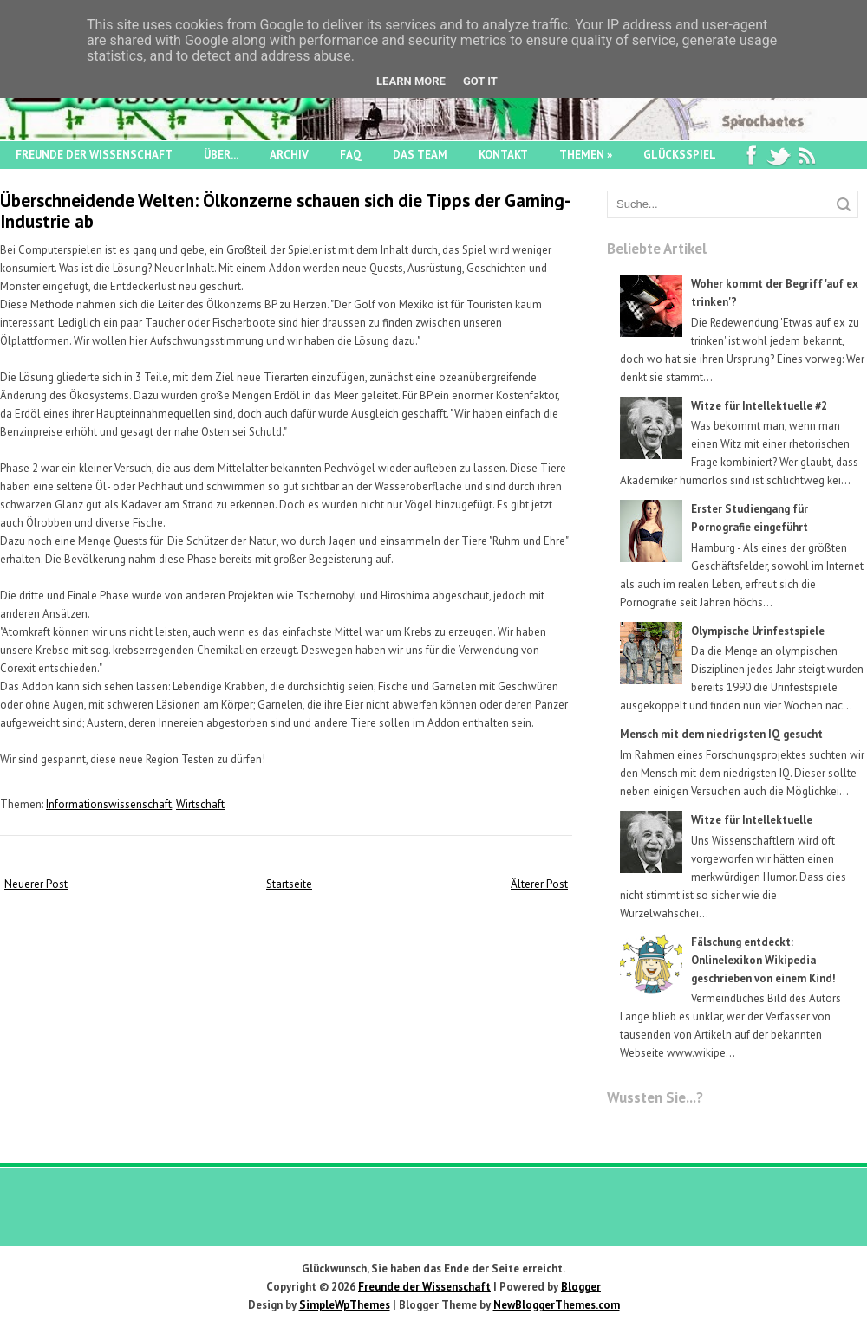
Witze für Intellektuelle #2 (759, 405)
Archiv (289, 154)
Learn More (411, 80)
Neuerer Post (36, 884)
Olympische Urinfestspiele (758, 631)
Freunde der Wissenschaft (94, 154)
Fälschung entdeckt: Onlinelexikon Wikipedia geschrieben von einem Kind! (763, 960)
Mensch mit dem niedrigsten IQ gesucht (721, 734)
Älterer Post (539, 884)
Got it (480, 80)
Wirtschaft (200, 804)
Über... (221, 154)
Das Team (420, 154)
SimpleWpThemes (344, 1305)
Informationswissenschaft (109, 804)
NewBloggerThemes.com (556, 1305)
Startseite (289, 884)
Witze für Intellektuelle (751, 819)
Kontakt (503, 154)
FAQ (351, 154)
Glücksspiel (679, 154)
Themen (585, 154)
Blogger (581, 1286)
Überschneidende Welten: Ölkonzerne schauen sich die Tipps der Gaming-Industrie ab (285, 211)
